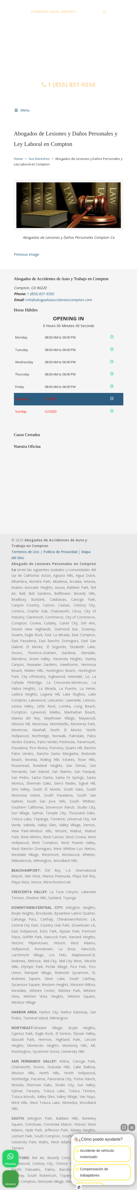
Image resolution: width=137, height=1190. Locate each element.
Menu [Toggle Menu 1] (22, 110)
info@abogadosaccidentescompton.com (68, 19)
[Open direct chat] (124, 1127)
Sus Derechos (39, 159)
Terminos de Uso (25, 551)
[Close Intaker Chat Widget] (131, 1127)
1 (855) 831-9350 (89, 11)
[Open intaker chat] (79, 1187)
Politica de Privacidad (60, 551)
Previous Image (26, 254)
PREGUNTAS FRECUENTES (68, 4)
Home (18, 159)
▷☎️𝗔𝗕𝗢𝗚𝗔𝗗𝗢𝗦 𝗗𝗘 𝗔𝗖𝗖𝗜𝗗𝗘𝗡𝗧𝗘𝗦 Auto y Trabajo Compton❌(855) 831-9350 (68, 53)
